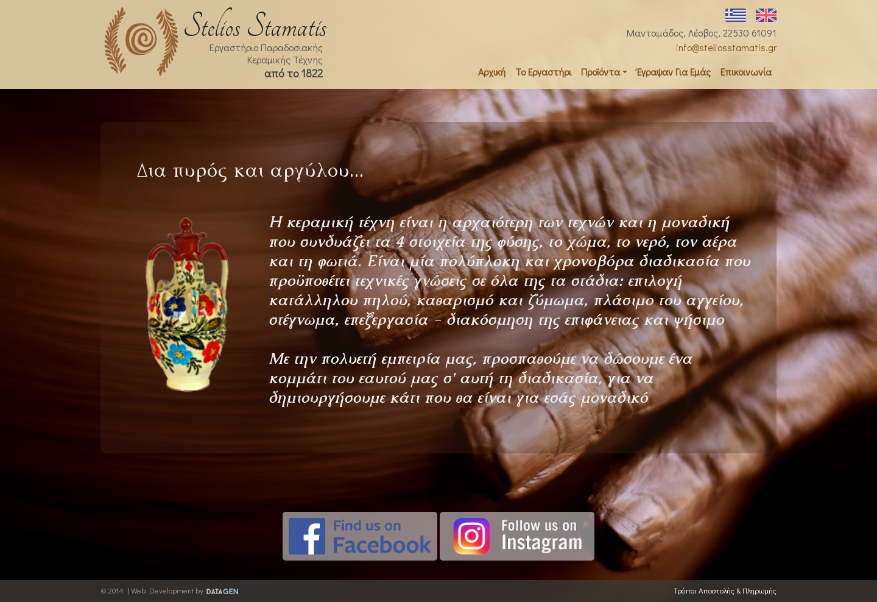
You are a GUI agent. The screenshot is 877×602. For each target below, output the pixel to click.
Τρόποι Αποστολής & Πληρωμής (725, 590)
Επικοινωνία (746, 71)
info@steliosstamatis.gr (726, 47)
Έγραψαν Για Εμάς (674, 71)
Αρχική (491, 71)
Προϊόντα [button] (600, 71)
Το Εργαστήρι (543, 71)
